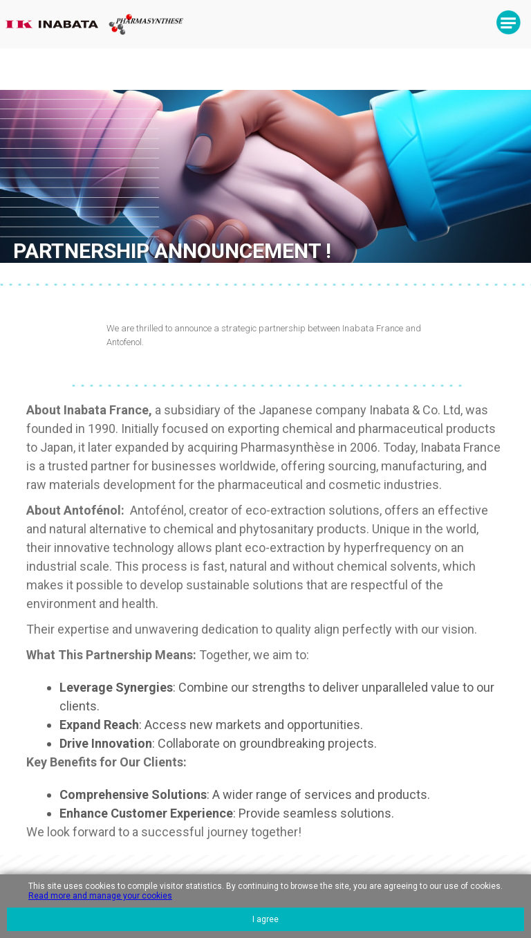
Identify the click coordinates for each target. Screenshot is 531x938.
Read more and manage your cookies (100, 896)
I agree (265, 919)
